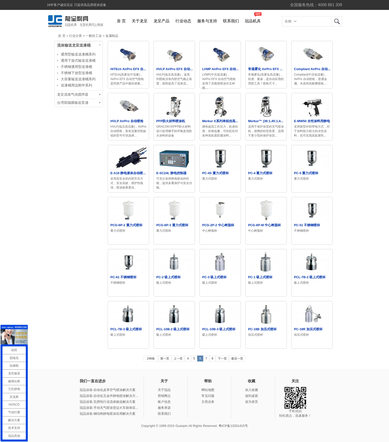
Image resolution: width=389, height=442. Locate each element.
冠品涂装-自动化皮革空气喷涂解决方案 (107, 390)
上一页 (178, 358)
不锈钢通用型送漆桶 (76, 67)
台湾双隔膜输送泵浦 (72, 103)
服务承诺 (164, 408)
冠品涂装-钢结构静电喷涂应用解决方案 (107, 413)
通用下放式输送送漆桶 (78, 60)
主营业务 (207, 402)
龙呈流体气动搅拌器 (72, 94)
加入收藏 (251, 390)
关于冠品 (164, 390)
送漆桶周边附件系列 (76, 85)
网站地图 (207, 390)
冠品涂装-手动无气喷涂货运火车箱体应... (109, 408)
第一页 (164, 358)
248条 (151, 358)
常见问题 (207, 396)
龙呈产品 (161, 21)
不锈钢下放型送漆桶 (76, 73)
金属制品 (111, 36)
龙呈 (337, 21)
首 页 (121, 21)
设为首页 (251, 402)
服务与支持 (207, 21)
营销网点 (164, 396)
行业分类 (75, 36)
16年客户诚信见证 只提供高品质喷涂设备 (76, 5)
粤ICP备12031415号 (233, 426)
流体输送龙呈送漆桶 (74, 45)
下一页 (222, 358)
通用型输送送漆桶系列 (78, 54)
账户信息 (164, 402)
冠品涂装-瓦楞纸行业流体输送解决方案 (107, 402)
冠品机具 (253, 21)
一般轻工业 (94, 36)
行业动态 (183, 21)
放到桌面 (251, 396)
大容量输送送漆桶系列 (78, 79)
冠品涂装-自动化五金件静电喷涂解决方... (109, 396)
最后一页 (237, 358)
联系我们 (231, 21)
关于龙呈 (140, 21)
